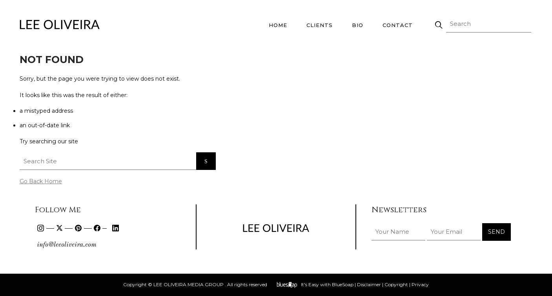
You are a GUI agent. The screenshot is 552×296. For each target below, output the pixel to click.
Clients (319, 25)
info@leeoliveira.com (67, 245)
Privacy (420, 284)
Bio (357, 25)
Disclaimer (369, 284)
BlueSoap (342, 284)
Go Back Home (41, 181)
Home (278, 25)
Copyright (396, 284)
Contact (398, 25)
